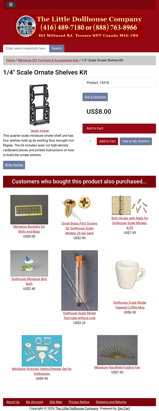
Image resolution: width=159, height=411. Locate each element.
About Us (12, 402)
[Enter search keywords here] (26, 48)
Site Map (56, 402)
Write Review (14, 165)
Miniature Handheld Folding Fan (117, 367)
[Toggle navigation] (10, 5)
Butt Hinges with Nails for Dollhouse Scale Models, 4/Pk (129, 223)
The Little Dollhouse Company (76, 408)
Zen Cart (123, 408)
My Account (34, 402)
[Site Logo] (79, 27)
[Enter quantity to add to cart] (92, 141)
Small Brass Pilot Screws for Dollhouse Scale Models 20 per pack (79, 228)
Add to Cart (107, 141)
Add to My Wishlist (135, 141)
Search (57, 48)
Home (10, 60)
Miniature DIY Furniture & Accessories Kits (48, 60)
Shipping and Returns (111, 402)
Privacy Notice (79, 402)
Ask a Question (95, 97)
